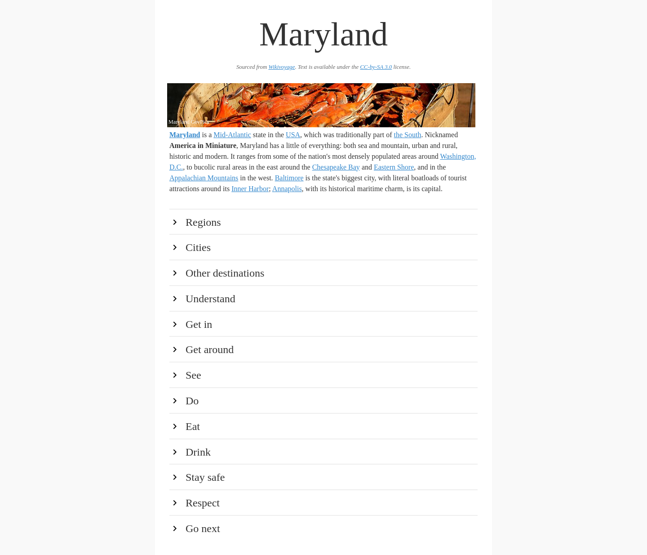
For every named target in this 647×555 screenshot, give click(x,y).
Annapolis (287, 188)
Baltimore (289, 178)
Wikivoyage (281, 67)
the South (407, 135)
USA (293, 135)
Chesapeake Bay (336, 167)
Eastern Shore (394, 167)
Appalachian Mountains (203, 178)
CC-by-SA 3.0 (376, 67)
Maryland (184, 135)
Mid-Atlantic (232, 135)
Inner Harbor (250, 188)
